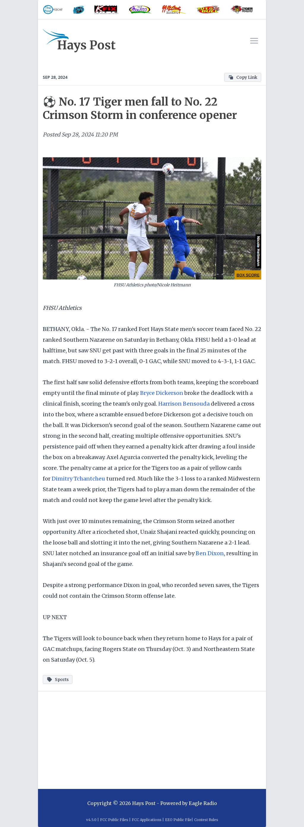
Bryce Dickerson (161, 393)
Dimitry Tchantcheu (78, 478)
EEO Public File (178, 819)
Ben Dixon (210, 553)
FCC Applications (147, 819)
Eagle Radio (203, 803)
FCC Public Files (114, 819)
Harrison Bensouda (184, 403)
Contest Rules (206, 819)
